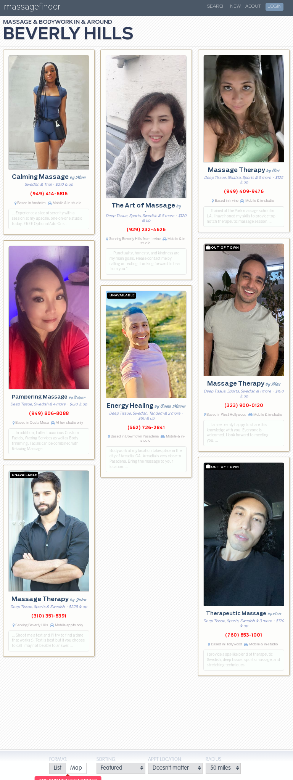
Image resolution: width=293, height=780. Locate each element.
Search (216, 6)
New (235, 6)
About (253, 6)
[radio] (57, 768)
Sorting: (106, 759)
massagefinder (32, 8)
